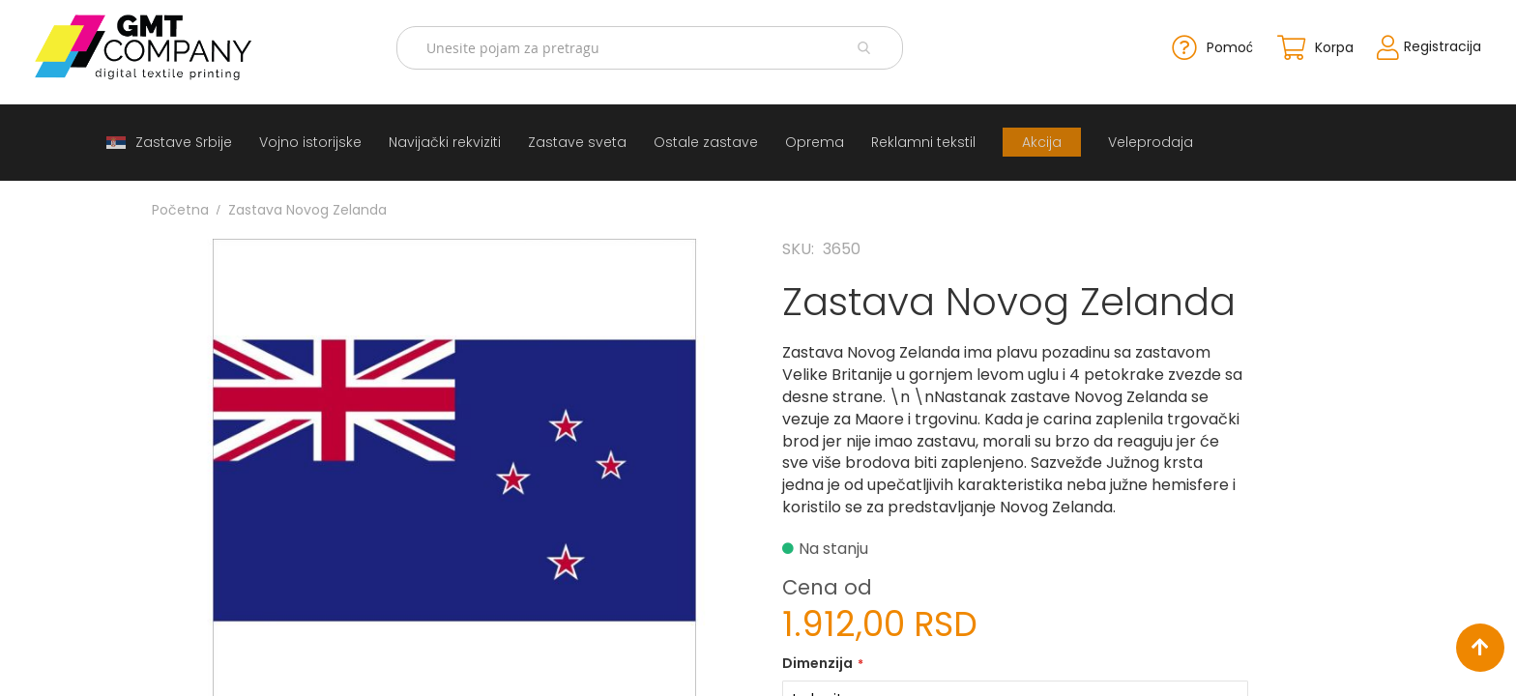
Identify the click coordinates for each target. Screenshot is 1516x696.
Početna (180, 206)
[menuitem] (169, 138)
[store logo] (177, 45)
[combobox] (655, 46)
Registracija (1402, 44)
